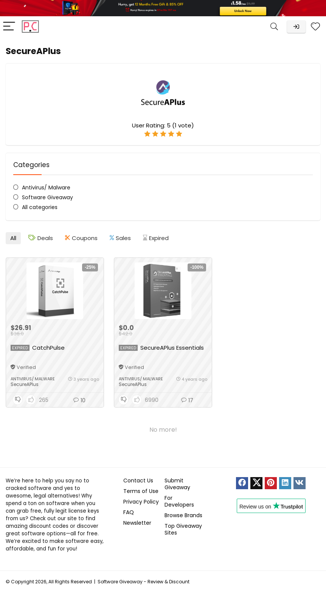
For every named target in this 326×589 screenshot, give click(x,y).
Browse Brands (183, 515)
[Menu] (9, 27)
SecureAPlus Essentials (172, 348)
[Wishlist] (315, 26)
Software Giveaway (47, 197)
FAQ (128, 512)
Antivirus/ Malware (46, 187)
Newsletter (137, 523)
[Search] (274, 27)
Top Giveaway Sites (183, 529)
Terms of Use (140, 491)
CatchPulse (48, 348)
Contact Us (138, 480)
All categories (39, 207)
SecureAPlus (25, 384)
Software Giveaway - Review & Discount (143, 581)
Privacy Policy (141, 501)
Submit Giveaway (177, 484)
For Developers (179, 501)
